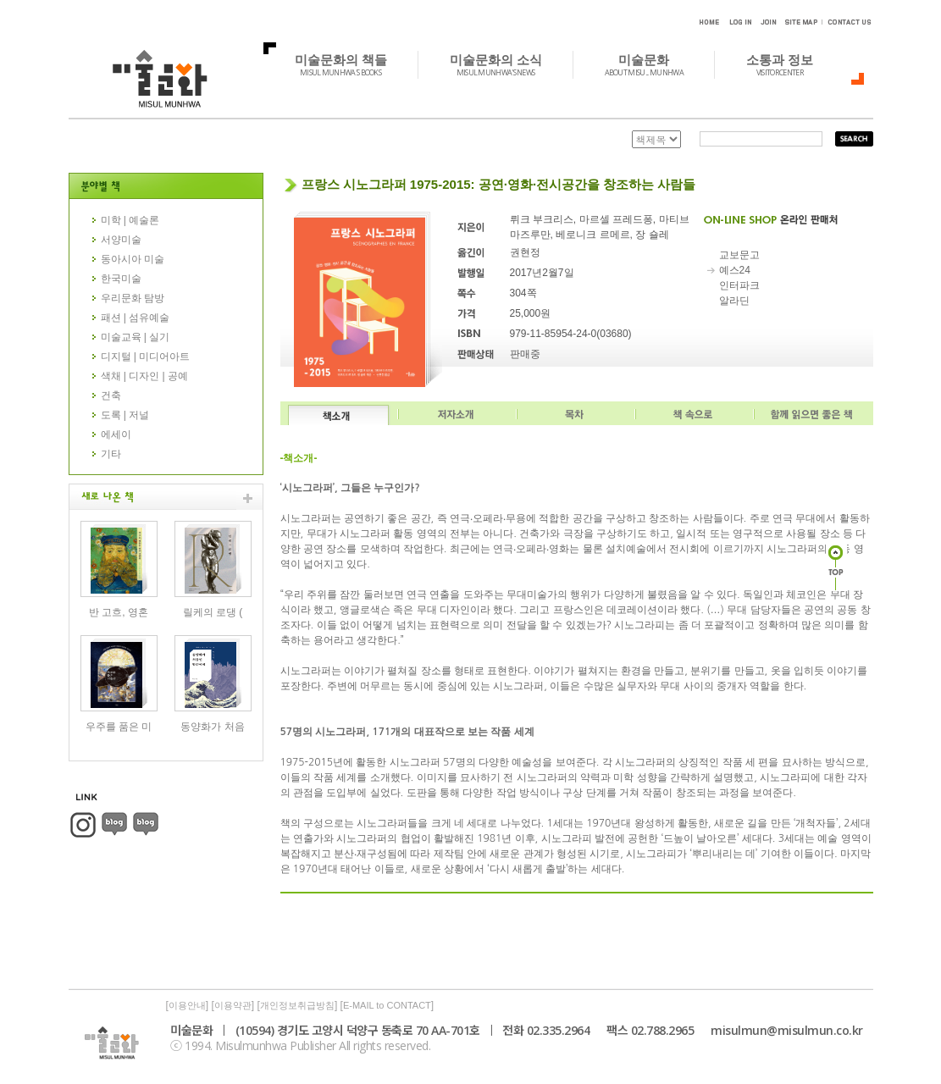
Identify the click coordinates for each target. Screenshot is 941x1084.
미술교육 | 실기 (135, 337)
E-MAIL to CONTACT (387, 1005)
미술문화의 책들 (350, 64)
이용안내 (187, 1005)
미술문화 (653, 64)
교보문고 (739, 255)
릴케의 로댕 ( (213, 612)
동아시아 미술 (132, 259)
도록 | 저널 (125, 415)
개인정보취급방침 (297, 1005)
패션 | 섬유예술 (135, 318)
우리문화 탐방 (132, 298)
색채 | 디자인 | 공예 (145, 376)
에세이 (116, 434)
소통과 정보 (789, 64)
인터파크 (739, 285)
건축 (111, 395)
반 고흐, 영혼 (118, 612)
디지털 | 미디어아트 (146, 356)
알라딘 (734, 301)
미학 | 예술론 (130, 220)
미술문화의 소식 (505, 64)
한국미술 (121, 279)
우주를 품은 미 (119, 727)
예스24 (734, 270)
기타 (111, 454)
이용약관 (233, 1005)
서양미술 (121, 240)
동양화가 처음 (212, 727)
